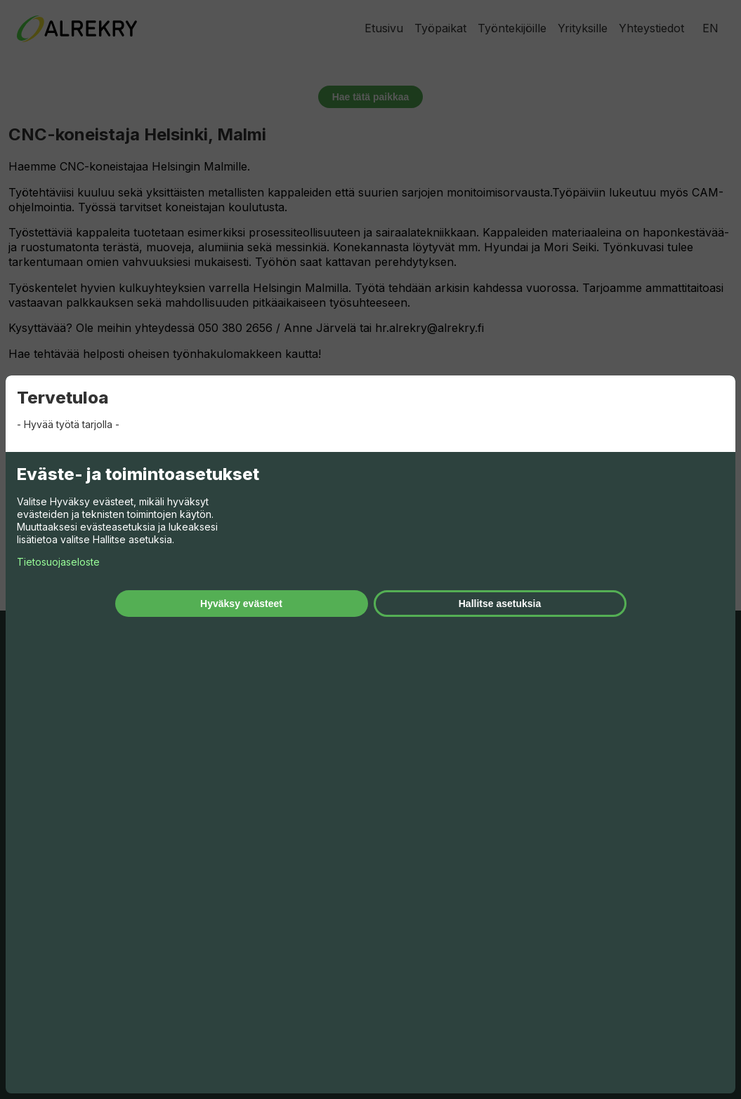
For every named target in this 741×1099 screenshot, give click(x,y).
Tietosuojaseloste (58, 562)
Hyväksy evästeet (241, 603)
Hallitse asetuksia (500, 603)
